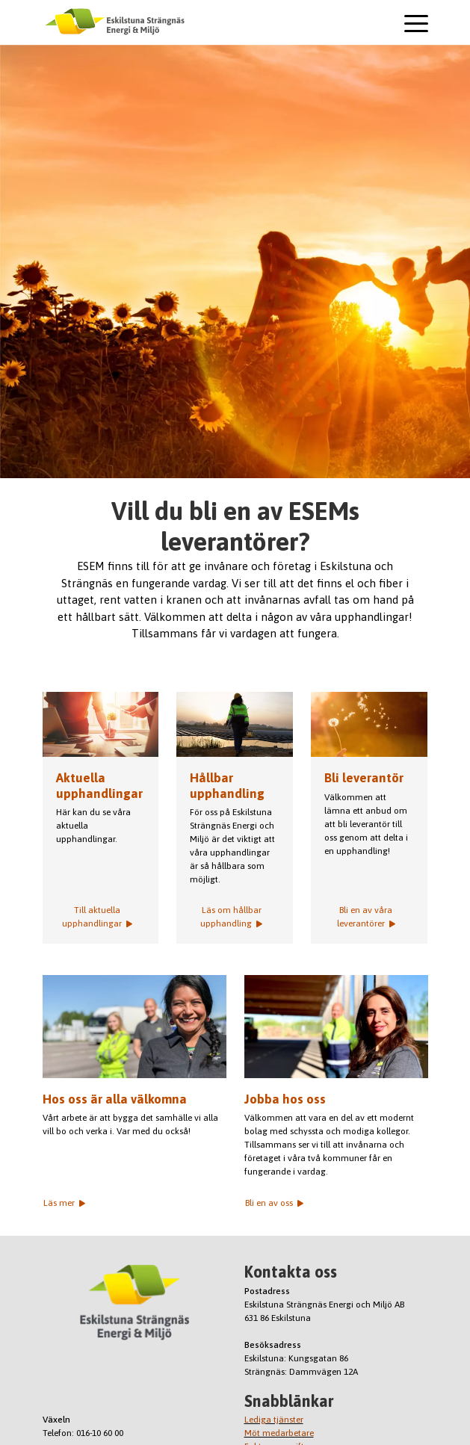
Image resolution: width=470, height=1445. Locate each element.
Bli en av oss (274, 1203)
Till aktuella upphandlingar (97, 917)
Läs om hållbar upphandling (231, 917)
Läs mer (64, 1203)
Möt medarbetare (279, 1433)
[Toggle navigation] (416, 25)
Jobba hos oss (285, 1099)
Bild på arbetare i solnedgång (234, 725)
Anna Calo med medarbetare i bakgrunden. (134, 1026)
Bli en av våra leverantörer (366, 917)
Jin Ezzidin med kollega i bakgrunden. (336, 1026)
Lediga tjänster (273, 1419)
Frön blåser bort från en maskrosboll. (369, 725)
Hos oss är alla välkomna (115, 1099)
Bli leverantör (363, 777)
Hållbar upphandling (227, 785)
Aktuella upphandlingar (101, 725)
